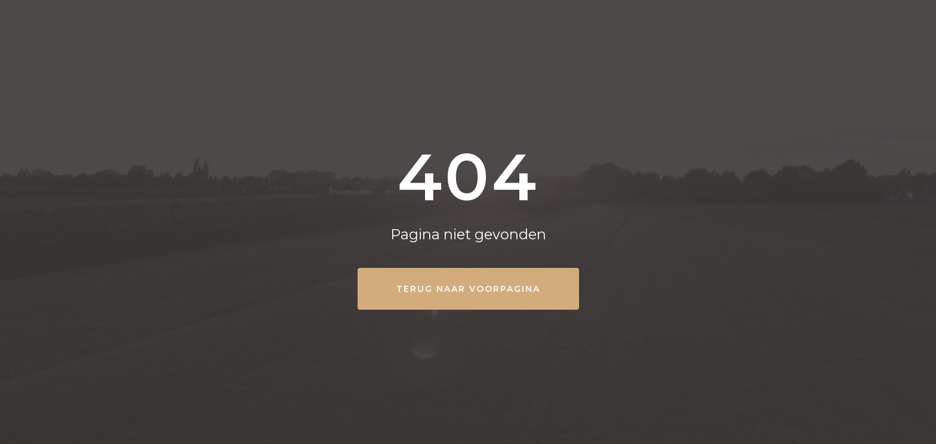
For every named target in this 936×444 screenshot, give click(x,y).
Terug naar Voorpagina (468, 288)
